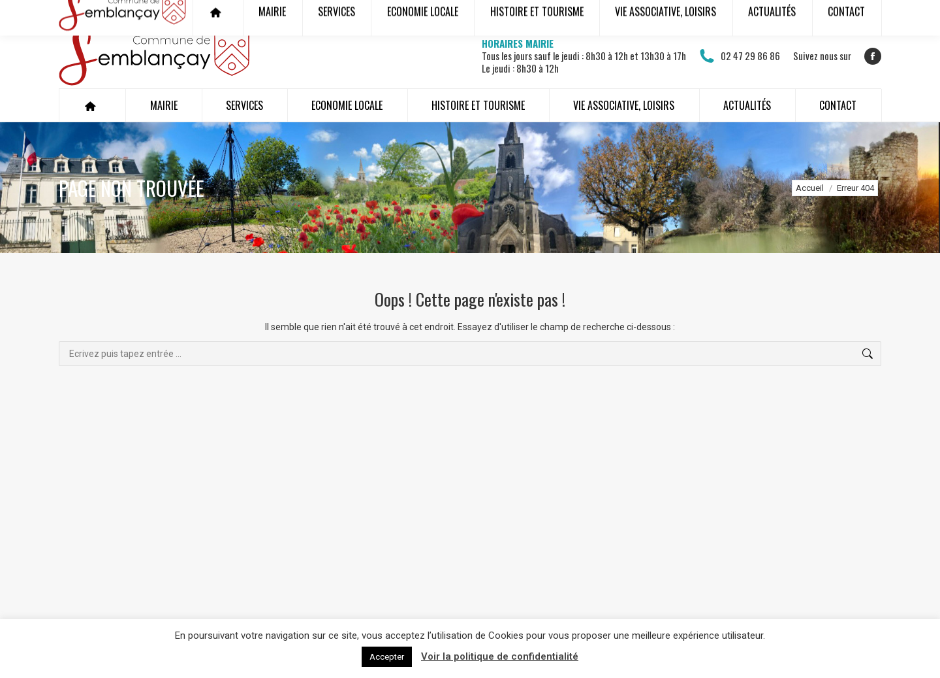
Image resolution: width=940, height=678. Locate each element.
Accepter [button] (386, 657)
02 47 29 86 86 (739, 56)
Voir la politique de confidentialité (499, 656)
